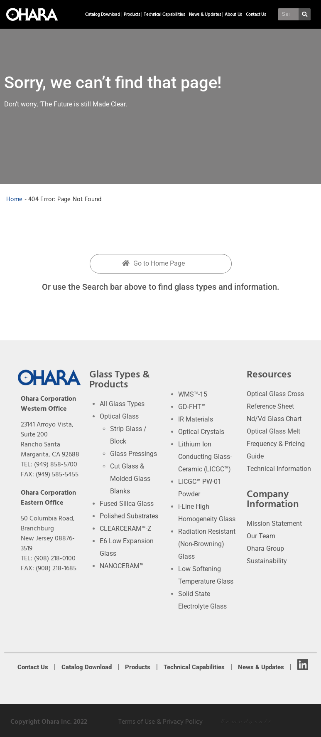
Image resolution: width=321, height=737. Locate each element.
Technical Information (279, 469)
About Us (233, 14)
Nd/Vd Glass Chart (274, 419)
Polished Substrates (129, 516)
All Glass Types (122, 404)
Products (132, 14)
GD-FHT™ (192, 407)
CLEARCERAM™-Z (126, 528)
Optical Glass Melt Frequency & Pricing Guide (276, 443)
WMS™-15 (192, 394)
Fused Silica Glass (127, 504)
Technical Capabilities (164, 14)
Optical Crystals (201, 432)
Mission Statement (274, 523)
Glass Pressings (133, 454)
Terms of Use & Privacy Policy (160, 721)
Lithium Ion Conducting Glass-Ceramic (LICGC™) (205, 456)
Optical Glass (119, 416)
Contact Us (256, 14)
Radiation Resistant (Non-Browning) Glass (206, 543)
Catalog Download (102, 14)
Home (14, 199)
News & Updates (205, 14)
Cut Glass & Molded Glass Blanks (130, 478)
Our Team (261, 536)
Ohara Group (265, 548)
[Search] (306, 14)
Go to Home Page (153, 263)
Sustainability (267, 561)
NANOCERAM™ (122, 566)
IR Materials (195, 419)
